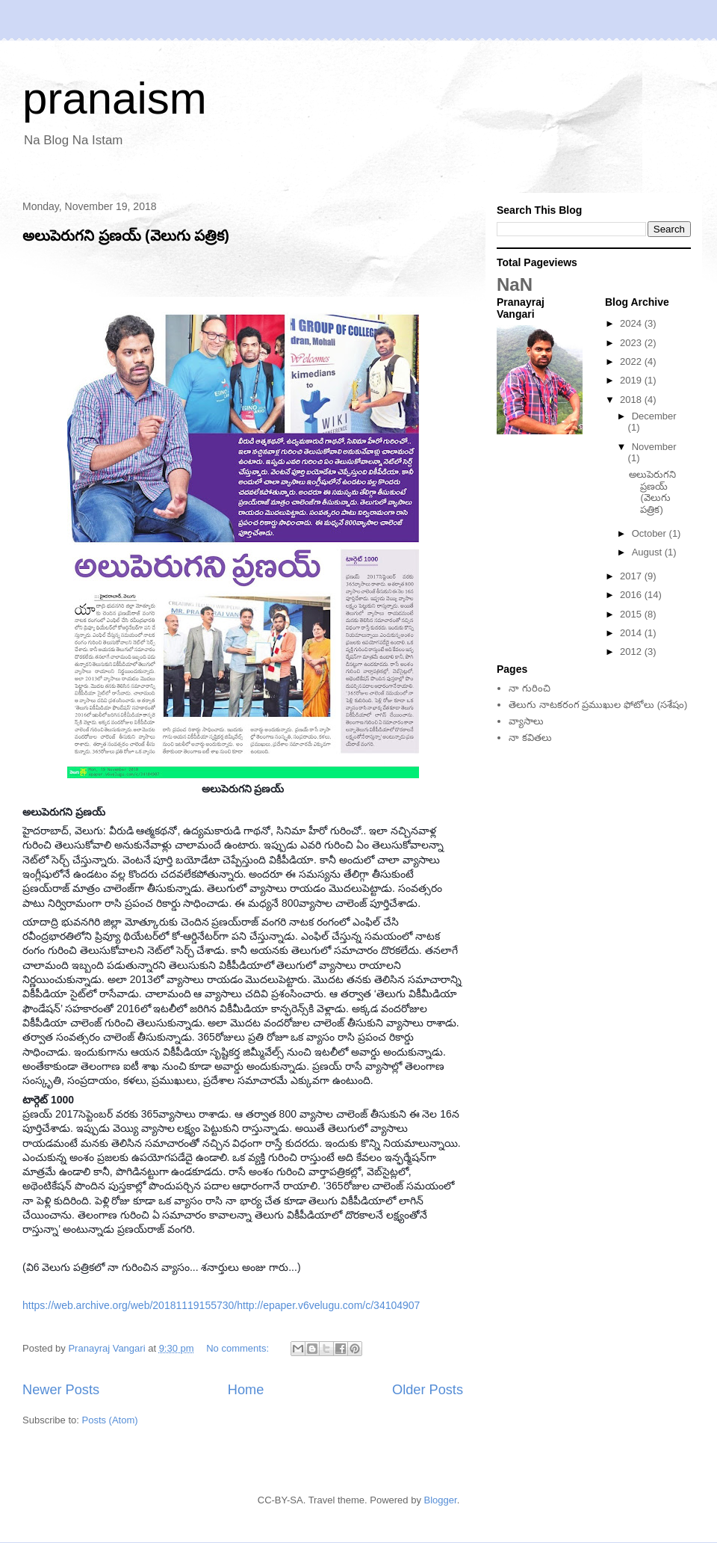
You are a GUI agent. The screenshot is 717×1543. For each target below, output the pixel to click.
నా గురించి (529, 688)
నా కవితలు (530, 737)
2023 (632, 342)
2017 (632, 576)
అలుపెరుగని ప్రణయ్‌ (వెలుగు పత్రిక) (125, 235)
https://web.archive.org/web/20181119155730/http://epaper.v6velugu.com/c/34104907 (221, 1305)
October (650, 533)
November (654, 446)
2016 (632, 594)
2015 (632, 614)
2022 (632, 361)
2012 (632, 651)
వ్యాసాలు (526, 721)
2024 (632, 323)
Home (246, 1389)
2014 (632, 632)
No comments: (238, 1348)
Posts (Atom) (110, 1420)
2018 (632, 399)
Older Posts (427, 1389)
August (648, 552)
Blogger (440, 1500)
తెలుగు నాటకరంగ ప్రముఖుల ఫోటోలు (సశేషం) (598, 704)
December (654, 416)
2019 (632, 380)
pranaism (114, 98)
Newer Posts (60, 1389)
